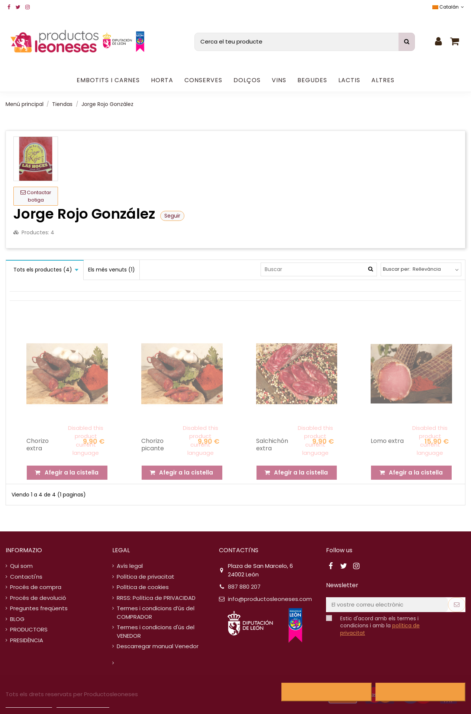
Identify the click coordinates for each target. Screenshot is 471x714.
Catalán (448, 7)
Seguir (172, 215)
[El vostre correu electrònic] (387, 604)
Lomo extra (387, 441)
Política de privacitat (145, 576)
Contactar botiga (35, 196)
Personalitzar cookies (83, 704)
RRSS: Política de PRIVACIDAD (156, 598)
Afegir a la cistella (67, 472)
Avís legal (130, 566)
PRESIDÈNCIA (26, 640)
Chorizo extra (37, 444)
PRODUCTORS (29, 629)
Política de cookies (143, 587)
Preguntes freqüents (39, 608)
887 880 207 (244, 587)
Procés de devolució (38, 598)
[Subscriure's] (456, 604)
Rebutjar (326, 692)
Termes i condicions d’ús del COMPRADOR (155, 612)
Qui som (21, 566)
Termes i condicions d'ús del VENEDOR (155, 631)
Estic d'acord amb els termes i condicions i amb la (380, 626)
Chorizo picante (152, 444)
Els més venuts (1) (111, 269)
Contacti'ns (26, 576)
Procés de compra (35, 587)
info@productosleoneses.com (270, 599)
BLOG (17, 619)
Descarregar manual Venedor (158, 646)
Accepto (420, 692)
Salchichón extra (272, 444)
